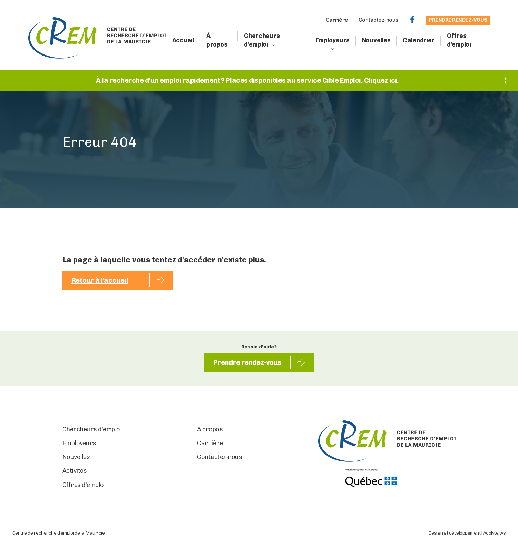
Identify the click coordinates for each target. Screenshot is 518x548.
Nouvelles (376, 40)
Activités (74, 471)
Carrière (337, 20)
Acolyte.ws (494, 533)
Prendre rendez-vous (458, 20)
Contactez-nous (379, 20)
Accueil (183, 40)
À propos (216, 40)
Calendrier (418, 40)
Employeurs (332, 40)
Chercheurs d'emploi (262, 40)
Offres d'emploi (459, 40)
